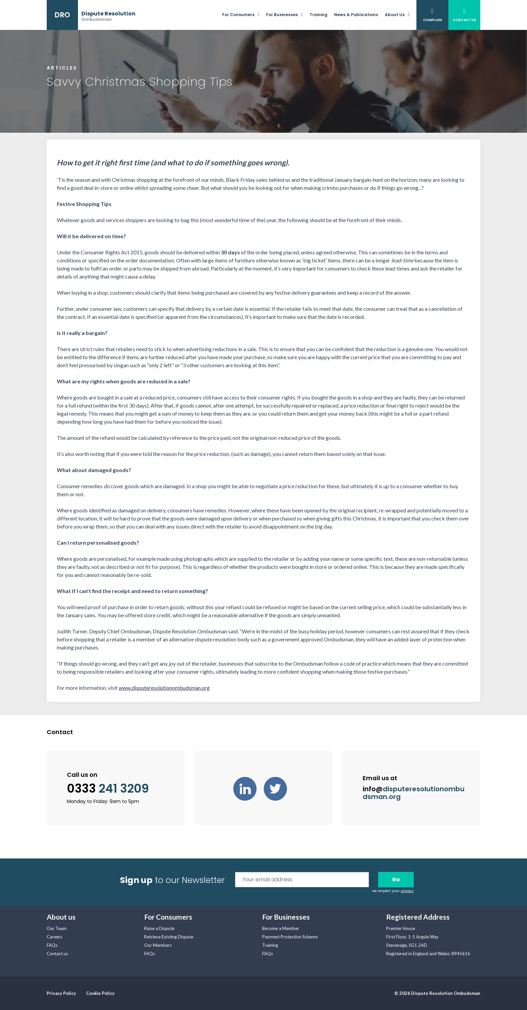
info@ (413, 792)
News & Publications (356, 14)
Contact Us (464, 20)
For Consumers (238, 14)
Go (396, 879)
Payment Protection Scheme (290, 936)
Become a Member (280, 928)
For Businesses (282, 14)
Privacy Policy (61, 993)
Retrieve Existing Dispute (168, 936)
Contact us (57, 953)
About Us (395, 14)
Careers (54, 936)
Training (318, 14)
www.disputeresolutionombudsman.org (164, 687)
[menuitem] (244, 15)
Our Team (57, 928)
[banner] (91, 15)
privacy (407, 890)
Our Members (158, 945)
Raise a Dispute (159, 928)
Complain (432, 20)
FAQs (52, 945)
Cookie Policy (100, 993)
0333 (108, 788)
